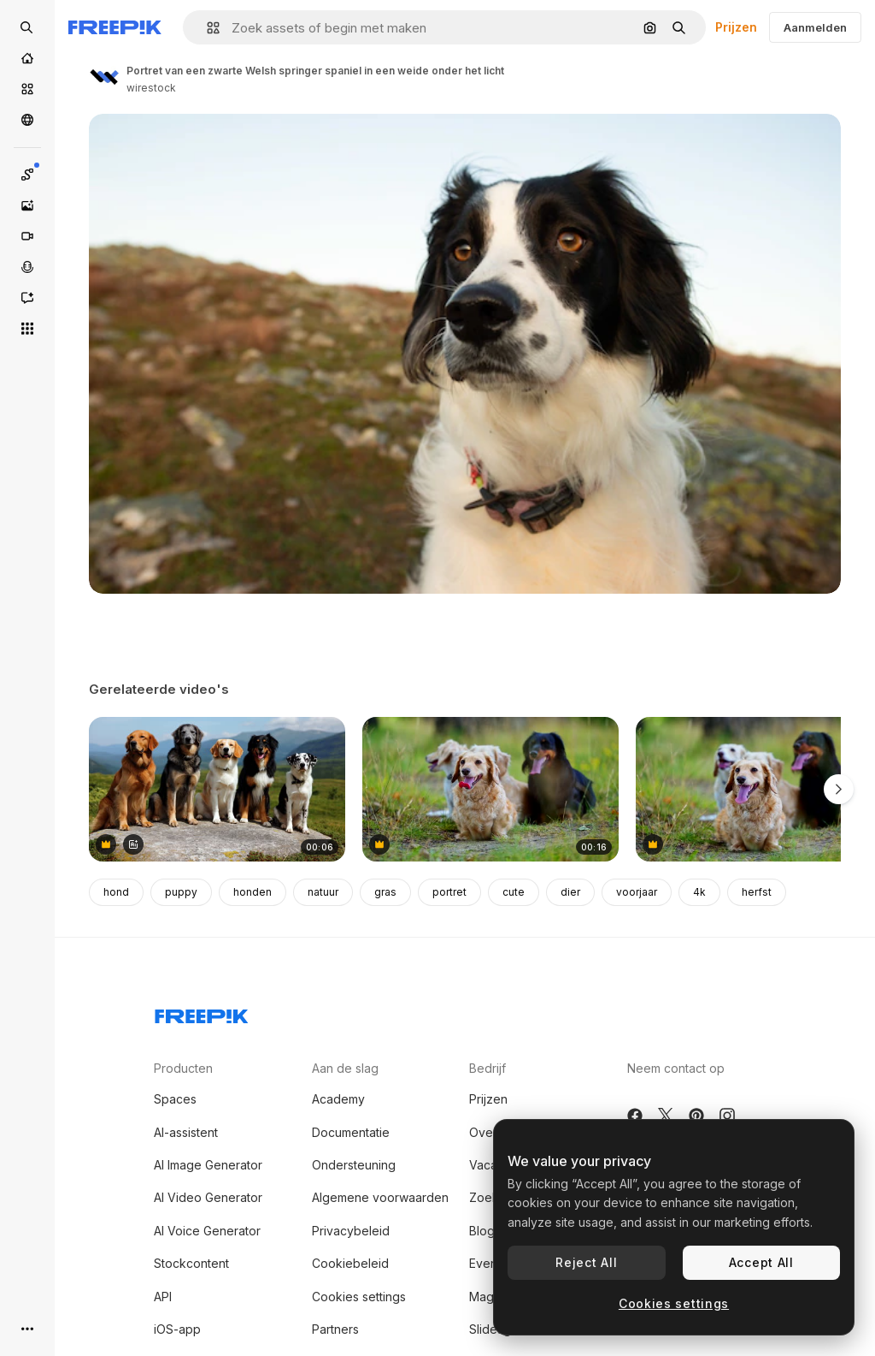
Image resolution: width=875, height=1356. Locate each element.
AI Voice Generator (207, 1230)
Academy (338, 1099)
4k (699, 891)
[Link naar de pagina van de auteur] (104, 77)
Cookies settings (359, 1296)
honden (252, 891)
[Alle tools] (27, 328)
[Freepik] (114, 27)
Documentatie (351, 1132)
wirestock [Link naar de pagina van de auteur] (151, 87)
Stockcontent (191, 1263)
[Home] (27, 58)
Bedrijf (487, 1068)
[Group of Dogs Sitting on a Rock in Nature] (217, 789)
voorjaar (636, 891)
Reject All (586, 1262)
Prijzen (736, 27)
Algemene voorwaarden (380, 1197)
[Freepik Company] (202, 1013)
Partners (335, 1329)
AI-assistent (186, 1132)
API (163, 1296)
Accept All (761, 1262)
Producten (183, 1068)
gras (385, 891)
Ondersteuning (354, 1165)
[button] (206, 27)
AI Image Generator (208, 1165)
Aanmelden (815, 27)
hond (116, 891)
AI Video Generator (208, 1197)
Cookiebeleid (350, 1263)
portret (449, 891)
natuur (323, 891)
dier (570, 891)
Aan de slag (345, 1068)
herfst (757, 891)
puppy (181, 891)
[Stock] (27, 89)
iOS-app (177, 1329)
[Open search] (27, 27)
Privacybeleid (351, 1230)
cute (513, 891)
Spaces (175, 1099)
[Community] (27, 119)
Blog (482, 1230)
